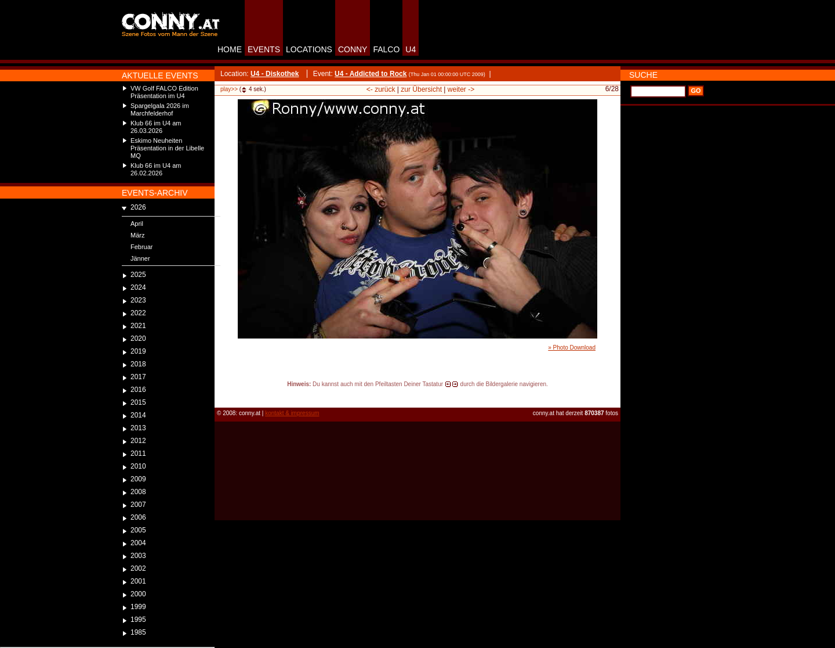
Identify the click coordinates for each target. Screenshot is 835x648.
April (136, 223)
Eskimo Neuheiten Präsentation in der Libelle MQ (167, 148)
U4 (410, 49)
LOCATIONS (309, 49)
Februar (141, 246)
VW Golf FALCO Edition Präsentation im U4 (164, 92)
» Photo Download (572, 347)
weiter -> (461, 89)
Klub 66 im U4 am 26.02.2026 (155, 169)
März (137, 235)
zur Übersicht (421, 89)
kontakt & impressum (292, 413)
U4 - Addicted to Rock (370, 74)
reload (224, 395)
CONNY (353, 49)
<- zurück (380, 89)
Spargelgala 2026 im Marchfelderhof (159, 109)
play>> (229, 89)
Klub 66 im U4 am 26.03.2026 (155, 127)
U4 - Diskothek (275, 74)
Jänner (140, 258)
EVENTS (264, 49)
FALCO (386, 49)
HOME (229, 49)
